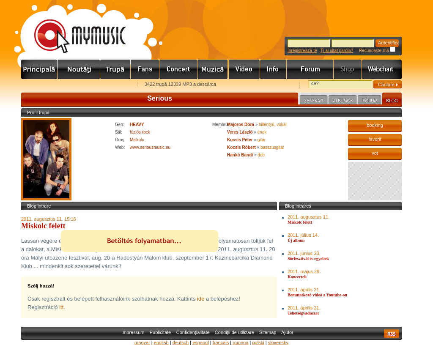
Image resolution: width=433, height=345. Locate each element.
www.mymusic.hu (73, 27)
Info (273, 69)
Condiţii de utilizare (234, 332)
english (161, 342)
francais (221, 342)
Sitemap (267, 332)
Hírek (79, 69)
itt (61, 307)
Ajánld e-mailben (110, 84)
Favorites (38, 84)
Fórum (310, 69)
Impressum (132, 332)
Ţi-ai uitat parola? (337, 50)
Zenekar (314, 101)
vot (375, 153)
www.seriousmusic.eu (150, 147)
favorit (375, 139)
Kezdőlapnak (74, 84)
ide (200, 299)
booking (375, 125)
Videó (244, 69)
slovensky (278, 342)
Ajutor (287, 332)
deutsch (181, 342)
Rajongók (145, 69)
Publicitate (160, 332)
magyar (142, 342)
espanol (200, 342)
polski (258, 342)
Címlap (39, 69)
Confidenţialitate (193, 332)
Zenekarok (115, 69)
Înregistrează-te (302, 50)
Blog (392, 100)
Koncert (178, 69)
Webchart (382, 69)
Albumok (343, 101)
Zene (213, 69)
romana (240, 342)
